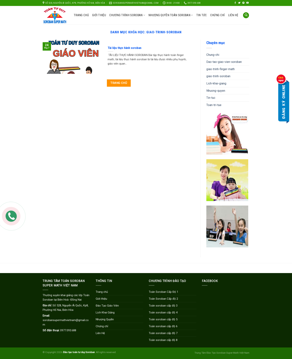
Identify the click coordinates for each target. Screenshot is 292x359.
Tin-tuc (210, 98)
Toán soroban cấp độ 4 (163, 312)
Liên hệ (233, 15)
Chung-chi (212, 55)
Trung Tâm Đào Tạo (205, 352)
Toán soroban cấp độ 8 (163, 340)
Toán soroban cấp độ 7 (163, 333)
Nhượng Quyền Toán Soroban (170, 15)
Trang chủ (81, 15)
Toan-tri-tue (213, 105)
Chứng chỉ (217, 15)
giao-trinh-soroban (218, 76)
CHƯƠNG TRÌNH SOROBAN (127, 15)
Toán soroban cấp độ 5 (163, 319)
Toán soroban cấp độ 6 (163, 326)
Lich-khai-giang (216, 83)
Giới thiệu (99, 15)
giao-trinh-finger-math (220, 69)
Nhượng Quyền (105, 319)
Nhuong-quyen (215, 90)
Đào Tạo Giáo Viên (107, 305)
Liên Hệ (100, 333)
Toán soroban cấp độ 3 (163, 305)
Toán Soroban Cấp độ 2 (163, 298)
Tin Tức (201, 15)
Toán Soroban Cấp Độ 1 (163, 292)
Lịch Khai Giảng (105, 312)
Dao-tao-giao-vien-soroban (224, 62)
